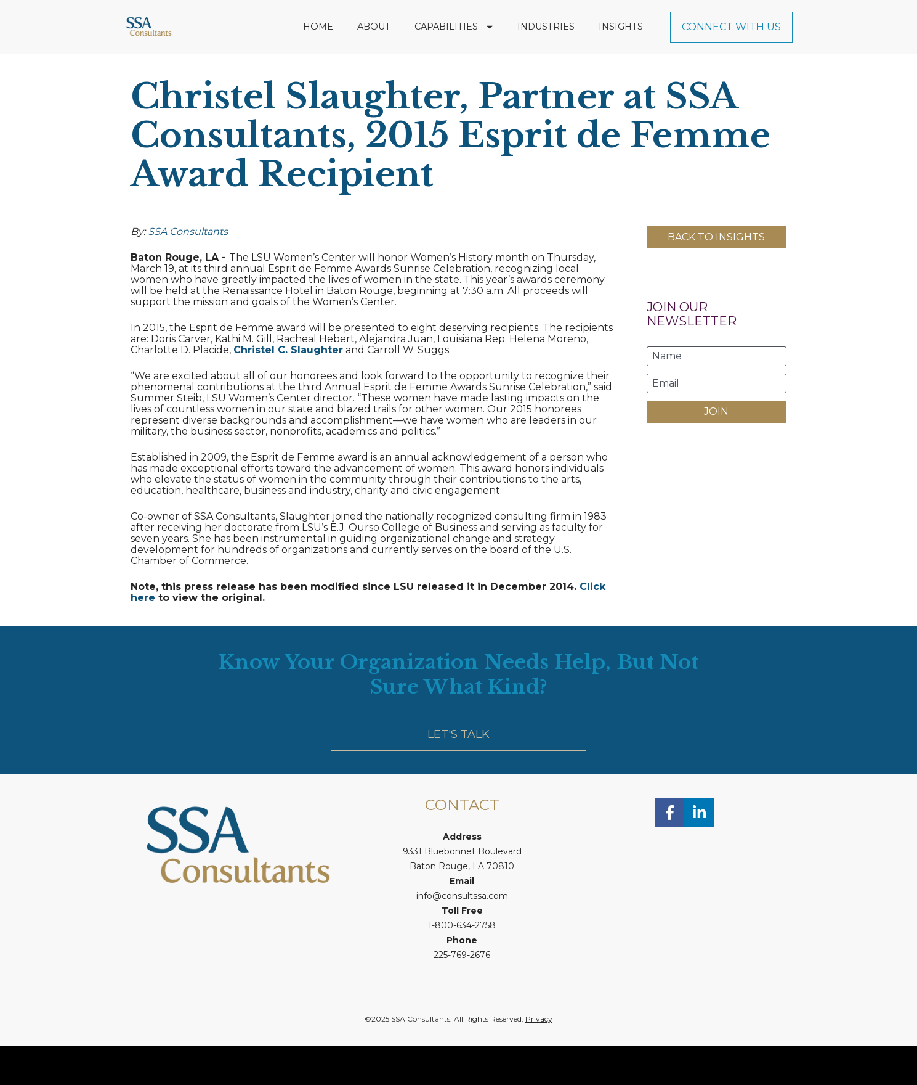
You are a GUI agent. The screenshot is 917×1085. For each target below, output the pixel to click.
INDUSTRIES (546, 45)
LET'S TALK (458, 773)
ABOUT (373, 45)
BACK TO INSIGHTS (716, 276)
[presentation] (716, 495)
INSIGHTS (621, 45)
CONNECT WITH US (731, 46)
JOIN (716, 450)
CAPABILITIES (453, 45)
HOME (318, 45)
